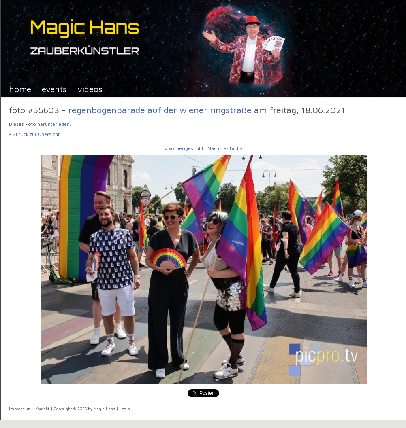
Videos (90, 89)
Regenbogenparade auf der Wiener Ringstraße (161, 110)
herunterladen (53, 124)
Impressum (20, 408)
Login (125, 408)
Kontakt (42, 408)
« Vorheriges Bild (184, 148)
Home (20, 89)
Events (54, 89)
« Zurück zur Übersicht (34, 134)
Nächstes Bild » (224, 148)
